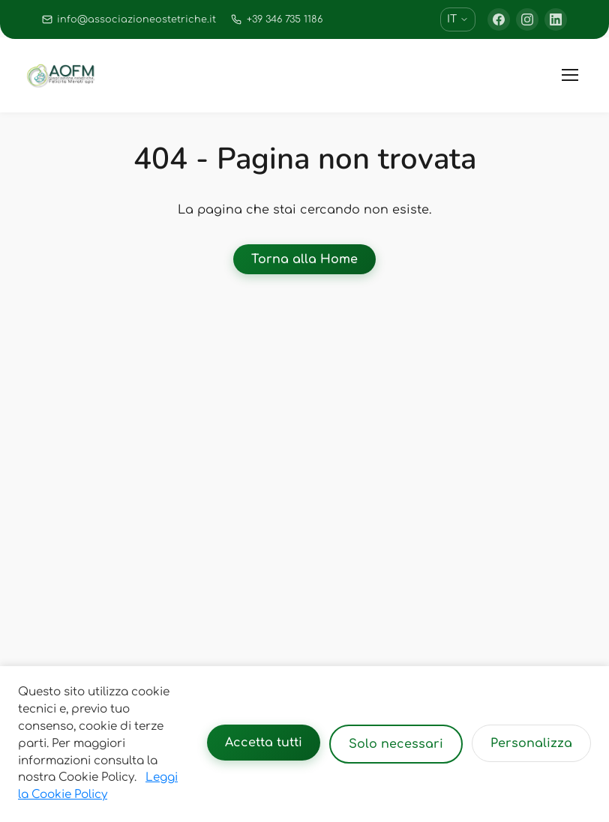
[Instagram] (527, 19)
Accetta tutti (263, 742)
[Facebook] (499, 19)
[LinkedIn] (555, 19)
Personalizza (531, 743)
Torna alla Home (304, 259)
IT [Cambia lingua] (458, 19)
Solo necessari (396, 744)
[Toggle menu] (570, 75)
